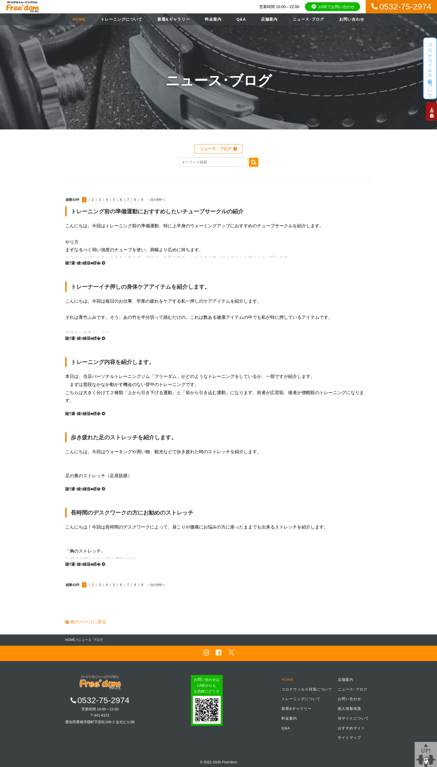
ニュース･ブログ (308, 19)
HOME (79, 19)
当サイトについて (353, 718)
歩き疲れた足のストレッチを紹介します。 (124, 437)
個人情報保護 (349, 708)
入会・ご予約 (430, 111)
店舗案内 (269, 19)
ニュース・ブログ (215, 148)
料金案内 (213, 19)
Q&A (241, 19)
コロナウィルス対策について (306, 689)
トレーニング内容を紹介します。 (112, 362)
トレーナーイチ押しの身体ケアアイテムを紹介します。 (140, 287)
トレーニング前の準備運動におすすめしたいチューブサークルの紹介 (157, 211)
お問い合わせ (351, 19)
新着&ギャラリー (173, 19)
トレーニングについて (121, 19)
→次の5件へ (156, 200)
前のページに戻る (85, 621)
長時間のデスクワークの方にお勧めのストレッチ (132, 513)
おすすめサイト (351, 727)
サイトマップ (349, 737)
